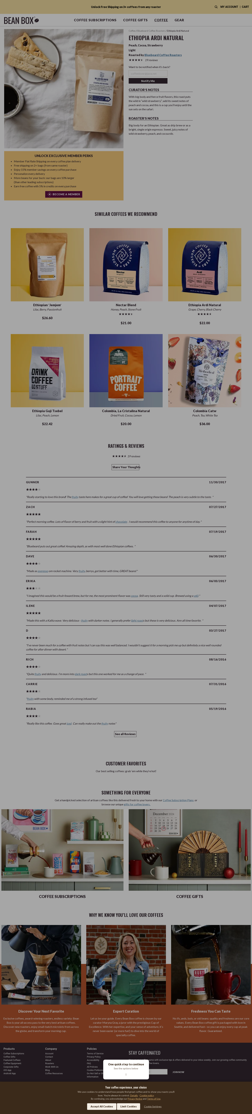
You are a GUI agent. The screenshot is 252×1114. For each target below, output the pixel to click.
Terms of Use (153, 1098)
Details (134, 1095)
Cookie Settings (153, 1106)
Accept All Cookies (102, 1106)
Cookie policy (147, 1095)
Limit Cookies (128, 1106)
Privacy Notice (135, 1098)
